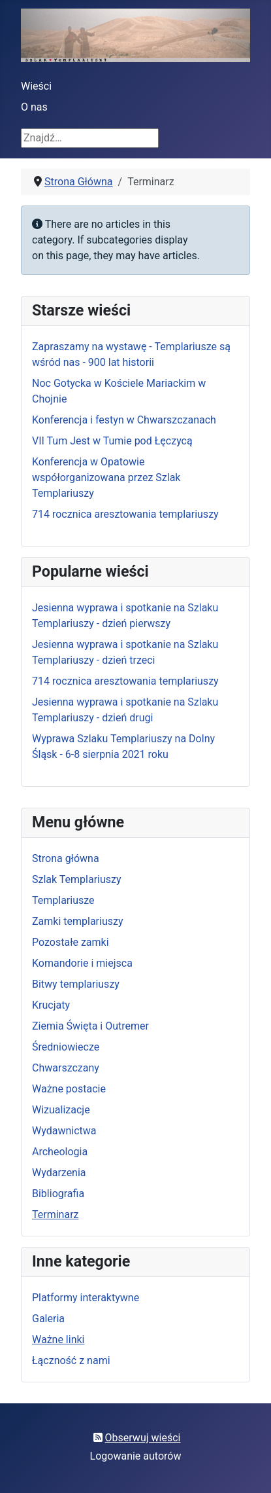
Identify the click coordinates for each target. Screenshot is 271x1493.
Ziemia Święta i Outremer (90, 1026)
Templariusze (63, 900)
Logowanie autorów (136, 1456)
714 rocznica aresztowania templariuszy (125, 514)
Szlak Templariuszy (76, 879)
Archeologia (60, 1151)
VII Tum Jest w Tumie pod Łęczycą (112, 441)
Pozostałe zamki (70, 942)
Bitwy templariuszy (76, 984)
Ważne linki (58, 1339)
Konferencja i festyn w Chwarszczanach (124, 420)
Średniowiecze (65, 1047)
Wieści (36, 86)
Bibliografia (58, 1193)
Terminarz (55, 1214)
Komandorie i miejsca (82, 963)
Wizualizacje (61, 1110)
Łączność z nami (71, 1360)
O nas (34, 107)
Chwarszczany (65, 1068)
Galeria (48, 1318)
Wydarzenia (59, 1172)
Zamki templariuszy (77, 921)
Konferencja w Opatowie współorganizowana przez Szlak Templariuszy (106, 477)
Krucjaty (51, 1005)
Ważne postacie (69, 1089)
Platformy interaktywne (85, 1297)
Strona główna (65, 858)
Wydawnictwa (64, 1130)
